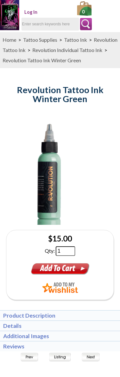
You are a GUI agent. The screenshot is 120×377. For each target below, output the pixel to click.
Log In (30, 12)
